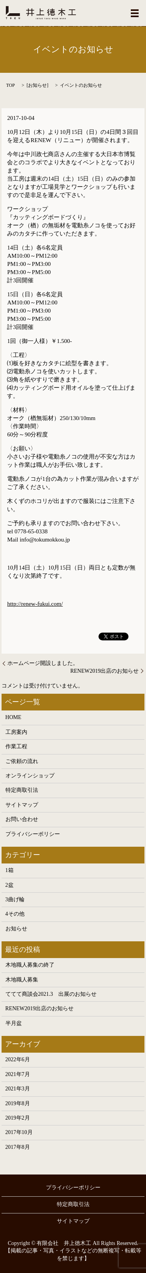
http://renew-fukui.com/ (35, 604)
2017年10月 (19, 1132)
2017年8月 (17, 1147)
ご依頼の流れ (21, 761)
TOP (10, 85)
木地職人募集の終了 (30, 965)
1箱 (9, 870)
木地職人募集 (21, 980)
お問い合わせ (21, 819)
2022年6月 (17, 1059)
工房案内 (16, 732)
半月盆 (13, 1023)
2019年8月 (17, 1103)
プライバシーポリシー (32, 834)
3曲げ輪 (15, 899)
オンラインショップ (30, 776)
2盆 (9, 885)
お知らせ (37, 85)
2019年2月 (17, 1118)
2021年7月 (17, 1074)
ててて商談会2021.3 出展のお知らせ (51, 994)
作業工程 (16, 746)
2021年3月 (17, 1089)
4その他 (15, 914)
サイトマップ (21, 805)
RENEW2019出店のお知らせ (104, 671)
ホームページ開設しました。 (42, 663)
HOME (13, 717)
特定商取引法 (21, 790)
